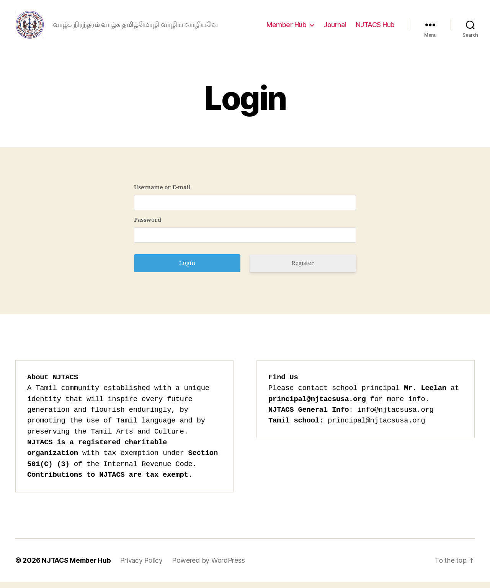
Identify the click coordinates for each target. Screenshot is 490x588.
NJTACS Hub (375, 28)
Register (303, 269)
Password (147, 226)
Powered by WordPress (211, 566)
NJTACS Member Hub (77, 566)
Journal (334, 28)
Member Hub (286, 28)
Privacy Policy (144, 566)
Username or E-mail (162, 194)
